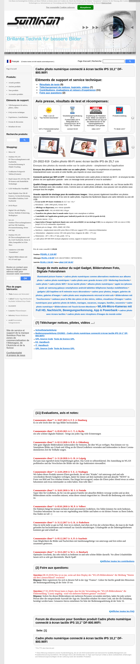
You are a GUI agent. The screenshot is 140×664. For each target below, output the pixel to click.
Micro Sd (12, 152)
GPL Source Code (44, 339)
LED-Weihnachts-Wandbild (18, 189)
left (35, 147)
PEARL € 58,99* (48, 258)
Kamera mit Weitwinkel (19, 294)
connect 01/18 (72, 129)
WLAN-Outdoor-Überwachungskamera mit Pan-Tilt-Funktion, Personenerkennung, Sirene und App (20, 225)
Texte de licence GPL (64, 339)
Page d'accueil (84, 61)
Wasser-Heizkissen (18, 315)
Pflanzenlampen (17, 311)
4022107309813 (64, 258)
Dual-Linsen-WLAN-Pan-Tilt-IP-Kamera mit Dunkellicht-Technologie (19, 181)
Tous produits (13, 90)
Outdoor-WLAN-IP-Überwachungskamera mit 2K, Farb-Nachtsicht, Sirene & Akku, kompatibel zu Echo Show (19, 240)
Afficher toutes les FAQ (122, 611)
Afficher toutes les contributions (118, 561)
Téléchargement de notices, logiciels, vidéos (64, 87)
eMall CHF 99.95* (66, 262)
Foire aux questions (51, 93)
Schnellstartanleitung (46, 330)
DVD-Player (13, 206)
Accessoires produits (16, 94)
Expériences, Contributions (18, 117)
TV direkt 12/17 (119, 129)
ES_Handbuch (42, 342)
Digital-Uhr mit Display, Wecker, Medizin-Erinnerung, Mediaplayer (19, 212)
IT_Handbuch (42, 345)
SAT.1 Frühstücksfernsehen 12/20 (49, 130)
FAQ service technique (17, 112)
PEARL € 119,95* (48, 254)
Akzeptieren (85, 7)
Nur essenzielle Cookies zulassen (60, 7)
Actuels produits (14, 83)
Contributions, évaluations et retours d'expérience (68, 90)
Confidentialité (14, 353)
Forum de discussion (16, 122)
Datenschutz (106, 3)
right (133, 147)
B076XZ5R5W (76, 258)
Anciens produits (15, 87)
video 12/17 (96, 129)
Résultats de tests (15, 127)
